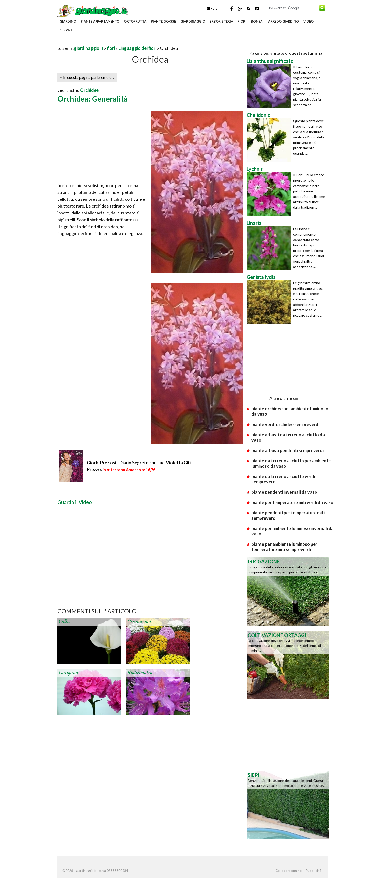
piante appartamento (100, 21)
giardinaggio (192, 21)
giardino (68, 21)
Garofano (68, 673)
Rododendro (139, 673)
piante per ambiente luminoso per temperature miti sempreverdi (284, 546)
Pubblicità (313, 871)
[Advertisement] (114, 42)
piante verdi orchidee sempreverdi (285, 424)
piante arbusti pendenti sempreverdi (287, 450)
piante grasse (163, 21)
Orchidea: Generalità (92, 98)
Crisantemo (139, 621)
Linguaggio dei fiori (137, 48)
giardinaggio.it (88, 48)
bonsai (257, 21)
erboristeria (221, 21)
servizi (66, 30)
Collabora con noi (288, 871)
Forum (213, 8)
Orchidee (89, 90)
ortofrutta (135, 21)
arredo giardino (283, 21)
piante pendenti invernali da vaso (284, 492)
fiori (242, 21)
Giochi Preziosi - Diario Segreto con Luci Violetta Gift (139, 462)
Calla (64, 621)
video (308, 21)
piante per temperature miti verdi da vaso (292, 502)
